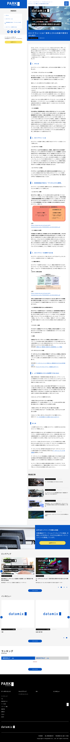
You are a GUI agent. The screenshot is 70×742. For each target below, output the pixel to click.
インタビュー (56, 691)
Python (2, 714)
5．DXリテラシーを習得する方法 (11, 27)
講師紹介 (3, 711)
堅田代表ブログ (4, 701)
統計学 (2, 717)
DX (37, 691)
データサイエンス (6, 691)
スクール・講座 (4, 706)
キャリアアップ (23, 691)
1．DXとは (7, 15)
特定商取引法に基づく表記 (62, 736)
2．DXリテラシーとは (9, 18)
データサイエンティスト (23, 694)
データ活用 (3, 704)
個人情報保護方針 (49, 736)
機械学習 (3, 709)
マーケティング (4, 696)
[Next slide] (68, 571)
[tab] (61, 587)
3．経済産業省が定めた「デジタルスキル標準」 (13, 23)
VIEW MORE (35, 590)
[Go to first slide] (68, 617)
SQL (2, 698)
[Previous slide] (1, 571)
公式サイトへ (13, 42)
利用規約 (41, 736)
